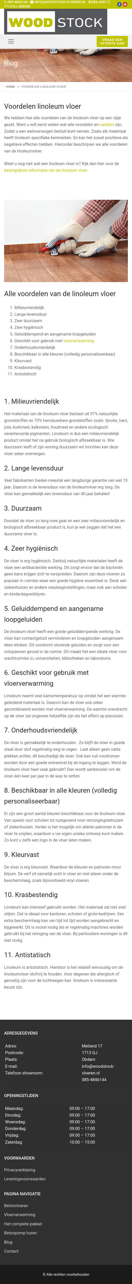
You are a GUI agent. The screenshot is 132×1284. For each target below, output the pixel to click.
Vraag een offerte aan (112, 41)
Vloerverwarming (19, 1214)
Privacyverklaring (19, 1170)
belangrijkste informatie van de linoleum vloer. (46, 170)
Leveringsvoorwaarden (25, 1179)
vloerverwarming (78, 340)
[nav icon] (11, 42)
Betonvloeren (16, 1205)
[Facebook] (119, 4)
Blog (8, 1242)
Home (10, 86)
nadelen (107, 124)
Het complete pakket (23, 1224)
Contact (11, 1251)
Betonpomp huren (20, 1233)
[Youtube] (125, 4)
